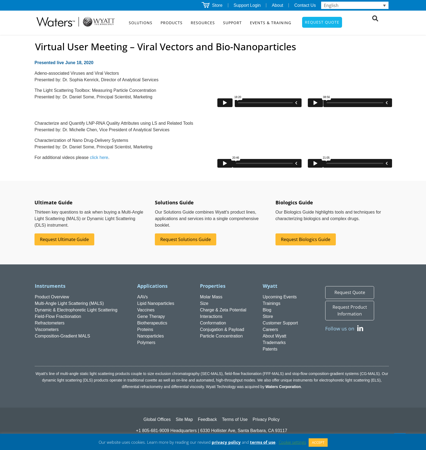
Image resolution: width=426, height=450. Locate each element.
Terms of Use (235, 419)
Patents (270, 349)
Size (204, 303)
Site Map (184, 419)
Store (217, 5)
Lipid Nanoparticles (155, 303)
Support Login (247, 5)
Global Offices (157, 419)
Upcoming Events (280, 297)
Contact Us (305, 5)
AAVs (142, 297)
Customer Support (280, 323)
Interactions (211, 316)
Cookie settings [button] (292, 442)
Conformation (213, 323)
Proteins (145, 329)
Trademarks (274, 342)
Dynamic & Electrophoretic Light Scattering (76, 310)
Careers (270, 329)
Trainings (271, 303)
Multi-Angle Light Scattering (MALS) (69, 303)
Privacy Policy (266, 419)
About (277, 5)
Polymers (146, 342)
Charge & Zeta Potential (223, 310)
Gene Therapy (151, 316)
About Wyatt (274, 336)
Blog (267, 310)
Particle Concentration (221, 336)
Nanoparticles (150, 336)
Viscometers (47, 329)
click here (99, 157)
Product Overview (52, 297)
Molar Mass (211, 297)
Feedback (207, 419)
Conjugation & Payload (222, 329)
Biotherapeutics (152, 323)
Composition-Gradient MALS (62, 336)
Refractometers (49, 323)
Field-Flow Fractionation (58, 316)
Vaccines (146, 310)
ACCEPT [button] (318, 442)
